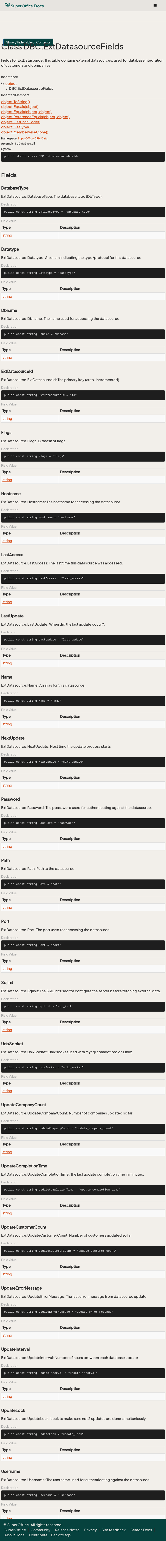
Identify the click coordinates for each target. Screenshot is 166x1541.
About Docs (14, 1535)
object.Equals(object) (19, 106)
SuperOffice (26, 138)
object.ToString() (15, 102)
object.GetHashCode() (20, 122)
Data (44, 138)
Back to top (61, 1535)
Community (40, 1530)
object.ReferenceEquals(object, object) (35, 117)
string (7, 235)
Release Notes (67, 1530)
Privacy (90, 1530)
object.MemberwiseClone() (24, 132)
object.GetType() (15, 127)
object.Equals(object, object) (26, 112)
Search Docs (141, 1530)
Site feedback (114, 1530)
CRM (37, 138)
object (11, 83)
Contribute (38, 1535)
